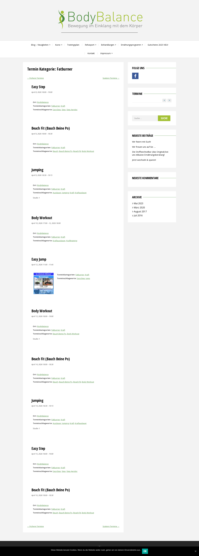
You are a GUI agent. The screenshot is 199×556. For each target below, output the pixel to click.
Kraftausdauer (59, 240)
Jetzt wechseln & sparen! (144, 159)
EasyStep (57, 109)
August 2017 (140, 211)
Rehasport (89, 44)
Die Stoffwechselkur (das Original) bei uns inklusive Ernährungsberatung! (150, 153)
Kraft (63, 106)
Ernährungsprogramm (131, 44)
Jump (88, 278)
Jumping (65, 192)
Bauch (55, 151)
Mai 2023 (138, 203)
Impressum (105, 53)
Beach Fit (77, 151)
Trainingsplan (73, 44)
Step (64, 109)
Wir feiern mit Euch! (141, 141)
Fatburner (55, 106)
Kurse (57, 44)
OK (145, 551)
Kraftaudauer (81, 192)
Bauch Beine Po (65, 151)
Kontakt (91, 53)
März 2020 (139, 207)
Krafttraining (71, 240)
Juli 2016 (138, 215)
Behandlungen (107, 44)
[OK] (195, 551)
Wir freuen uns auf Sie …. (144, 146)
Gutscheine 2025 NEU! (158, 44)
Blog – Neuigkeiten (39, 44)
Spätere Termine (111, 78)
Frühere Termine (35, 78)
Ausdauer (57, 192)
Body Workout (88, 151)
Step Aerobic (71, 109)
